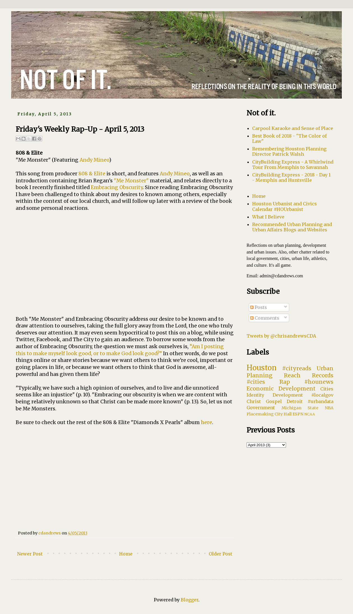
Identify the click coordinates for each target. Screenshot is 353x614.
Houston (262, 367)
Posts (258, 307)
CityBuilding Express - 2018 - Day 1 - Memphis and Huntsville (291, 177)
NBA (329, 407)
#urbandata (320, 401)
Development (288, 395)
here (206, 422)
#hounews (318, 381)
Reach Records (308, 375)
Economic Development (281, 388)
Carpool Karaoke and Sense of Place (292, 128)
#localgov (322, 395)
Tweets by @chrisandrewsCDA (281, 336)
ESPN (297, 414)
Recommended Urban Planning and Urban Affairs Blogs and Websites (292, 227)
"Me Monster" (131, 181)
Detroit (295, 401)
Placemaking (260, 414)
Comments (264, 318)
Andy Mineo (94, 160)
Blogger (189, 600)
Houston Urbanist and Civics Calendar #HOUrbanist (284, 206)
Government (261, 407)
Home (126, 554)
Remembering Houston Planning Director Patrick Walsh (289, 151)
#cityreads (296, 368)
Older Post (220, 554)
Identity (255, 395)
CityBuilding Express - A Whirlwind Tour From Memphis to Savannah (292, 164)
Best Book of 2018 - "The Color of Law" (289, 138)
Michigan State (300, 407)
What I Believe (268, 217)
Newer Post (30, 554)
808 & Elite (91, 174)
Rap (284, 381)
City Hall (283, 414)
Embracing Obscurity (117, 187)
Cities (326, 389)
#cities (256, 381)
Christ (254, 401)
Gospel (274, 401)
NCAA (309, 414)
